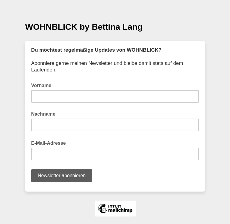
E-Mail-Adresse (50, 142)
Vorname (41, 85)
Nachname (43, 114)
